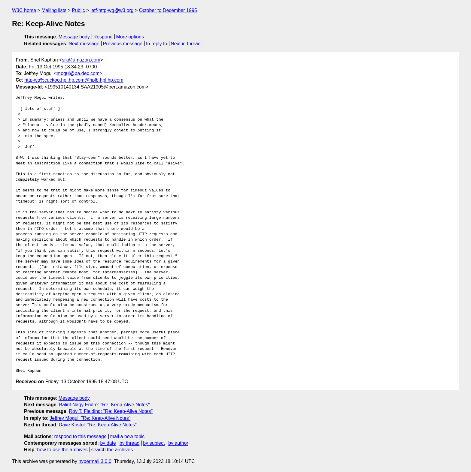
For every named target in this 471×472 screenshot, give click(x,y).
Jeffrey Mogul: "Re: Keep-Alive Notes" (90, 418)
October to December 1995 (168, 10)
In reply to (156, 43)
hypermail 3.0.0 (94, 461)
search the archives (112, 449)
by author (178, 443)
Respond (103, 36)
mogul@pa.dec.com (78, 73)
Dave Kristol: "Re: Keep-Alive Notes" (98, 424)
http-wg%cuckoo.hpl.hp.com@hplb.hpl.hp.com (73, 80)
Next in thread (186, 43)
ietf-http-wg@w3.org (111, 10)
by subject (154, 443)
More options (130, 36)
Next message (84, 43)
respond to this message (80, 436)
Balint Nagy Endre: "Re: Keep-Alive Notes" (104, 404)
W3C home (24, 10)
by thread (130, 443)
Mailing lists (53, 10)
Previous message (123, 43)
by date (108, 443)
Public (78, 10)
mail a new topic (127, 436)
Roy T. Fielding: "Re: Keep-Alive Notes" (111, 411)
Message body (74, 36)
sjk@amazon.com (81, 59)
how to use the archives (62, 449)
